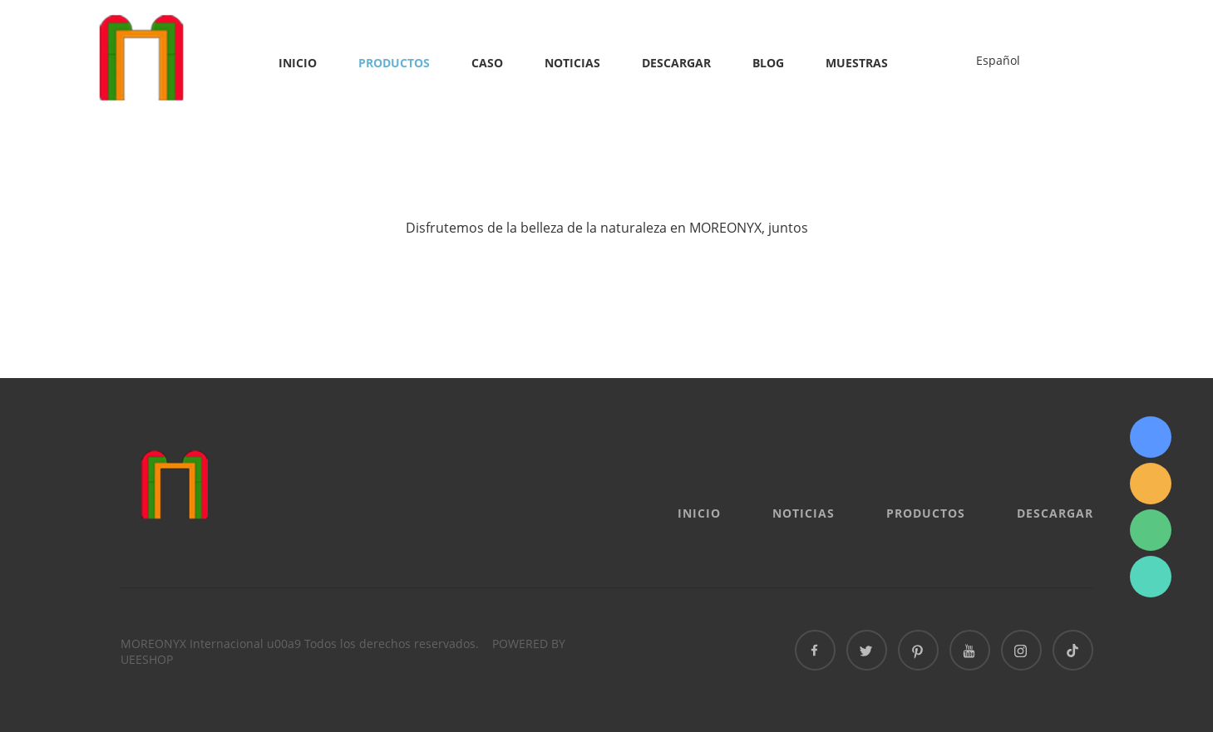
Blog (768, 63)
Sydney (1150, 437)
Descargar (676, 63)
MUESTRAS (857, 63)
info (1150, 483)
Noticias (572, 63)
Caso (487, 63)
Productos (394, 63)
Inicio (298, 63)
